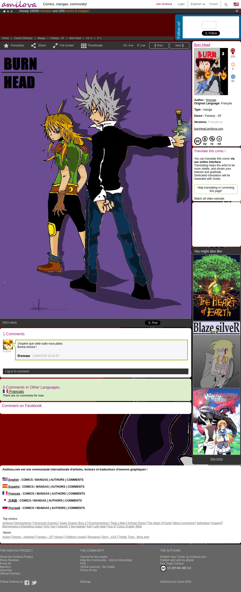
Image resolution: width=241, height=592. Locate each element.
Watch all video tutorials (209, 198)
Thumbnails (95, 45)
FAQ (83, 563)
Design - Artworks (23, 537)
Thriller (123, 537)
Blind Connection (184, 523)
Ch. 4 (89, 38)
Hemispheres (22, 523)
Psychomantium (98, 523)
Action (6, 537)
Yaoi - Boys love (139, 537)
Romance (94, 537)
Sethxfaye (203, 523)
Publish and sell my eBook (177, 560)
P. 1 (99, 38)
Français (13, 392)
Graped (216, 523)
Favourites (17, 45)
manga (41, 38)
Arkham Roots (136, 523)
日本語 (9, 500)
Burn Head (75, 38)
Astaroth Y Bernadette (71, 526)
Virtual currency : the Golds (97, 567)
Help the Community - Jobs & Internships (106, 560)
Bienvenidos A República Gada (22, 526)
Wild (139, 526)
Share (42, 45)
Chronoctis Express (45, 523)
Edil (89, 526)
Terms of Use (88, 570)
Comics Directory (23, 38)
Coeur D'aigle (126, 526)
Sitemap (85, 581)
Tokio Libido (118, 523)
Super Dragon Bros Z (73, 523)
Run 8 (111, 526)
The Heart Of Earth (159, 523)
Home (5, 38)
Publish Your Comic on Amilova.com (183, 556)
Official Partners (10, 573)
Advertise (6, 570)
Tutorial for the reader (94, 556)
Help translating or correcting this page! (215, 189)
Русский (11, 508)
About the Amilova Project (16, 556)
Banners (5, 567)
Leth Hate (99, 526)
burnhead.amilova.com (208, 128)
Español (11, 486)
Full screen (67, 45)
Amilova (7, 523)
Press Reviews (9, 560)
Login (181, 4)
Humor (59, 537)
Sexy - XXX (109, 537)
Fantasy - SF (57, 38)
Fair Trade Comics (172, 563)
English (10, 479)
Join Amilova (164, 4)
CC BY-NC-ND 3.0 (175, 568)
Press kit (5, 563)
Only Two (49, 526)
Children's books (75, 537)
